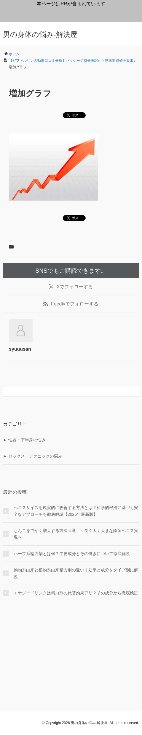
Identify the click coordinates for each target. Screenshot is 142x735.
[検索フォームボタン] (133, 391)
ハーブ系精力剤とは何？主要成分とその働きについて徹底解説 (72, 553)
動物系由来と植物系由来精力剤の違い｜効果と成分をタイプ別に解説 (76, 573)
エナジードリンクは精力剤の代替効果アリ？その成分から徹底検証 (76, 593)
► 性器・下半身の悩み (24, 440)
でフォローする (71, 287)
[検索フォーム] (65, 391)
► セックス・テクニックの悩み (32, 456)
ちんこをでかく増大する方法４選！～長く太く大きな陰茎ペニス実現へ (76, 533)
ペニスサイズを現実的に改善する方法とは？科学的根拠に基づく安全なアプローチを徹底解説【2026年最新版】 (76, 510)
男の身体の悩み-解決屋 (40, 34)
